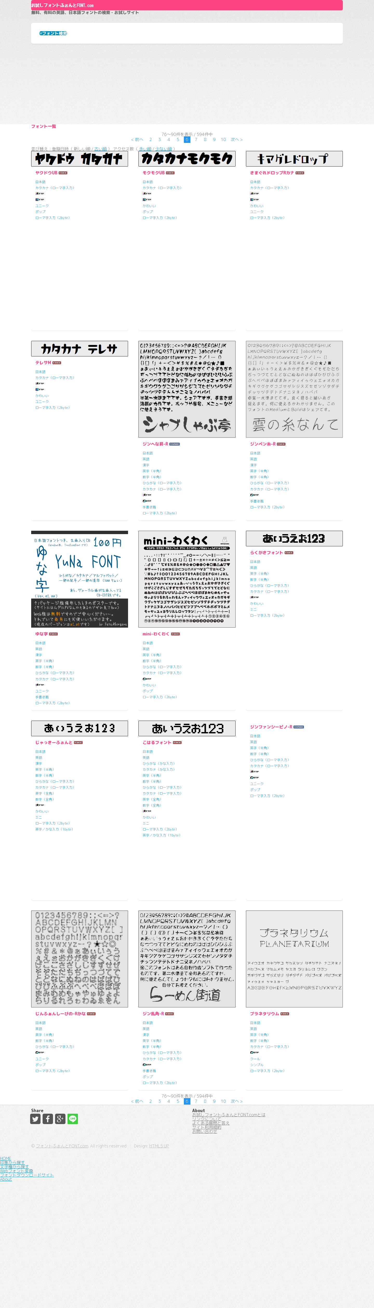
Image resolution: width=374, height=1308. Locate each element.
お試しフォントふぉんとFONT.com (116, 28)
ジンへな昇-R (155, 512)
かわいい (149, 273)
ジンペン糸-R (263, 512)
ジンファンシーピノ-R (271, 795)
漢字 (146, 533)
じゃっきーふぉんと (54, 810)
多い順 (145, 214)
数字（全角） (45, 867)
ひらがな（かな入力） (159, 831)
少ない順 (163, 214)
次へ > (237, 201)
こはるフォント (157, 810)
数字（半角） (153, 545)
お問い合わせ (204, 1258)
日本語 (40, 250)
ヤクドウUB (46, 241)
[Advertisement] (187, 119)
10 (223, 201)
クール (255, 1127)
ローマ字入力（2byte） (53, 285)
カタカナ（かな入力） (159, 837)
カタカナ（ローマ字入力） (55, 256)
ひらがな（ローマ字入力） (163, 551)
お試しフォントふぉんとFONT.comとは (228, 1221)
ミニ (253, 677)
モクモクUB (154, 241)
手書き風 (149, 575)
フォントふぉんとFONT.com (149, 1295)
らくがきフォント (266, 620)
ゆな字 (41, 702)
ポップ (40, 279)
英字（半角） (153, 539)
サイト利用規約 (206, 1249)
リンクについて (206, 1230)
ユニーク (42, 273)
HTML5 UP (246, 1295)
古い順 (100, 214)
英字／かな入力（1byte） (55, 897)
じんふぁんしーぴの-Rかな (60, 1082)
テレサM (43, 431)
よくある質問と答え (211, 1240)
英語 (146, 527)
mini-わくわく (156, 702)
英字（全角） (45, 861)
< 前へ (137, 201)
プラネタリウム (264, 1082)
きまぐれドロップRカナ (272, 241)
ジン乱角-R (153, 1082)
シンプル (257, 1133)
